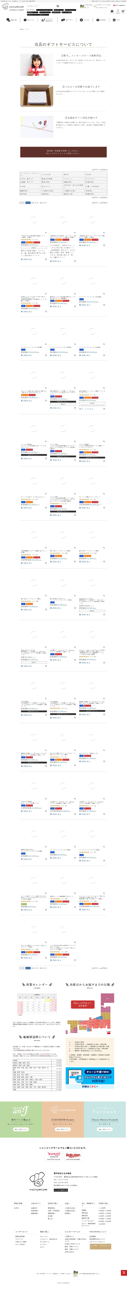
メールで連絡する (61, 1190)
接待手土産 (86, 1218)
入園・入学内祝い (54, 1210)
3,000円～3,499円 (105, 1213)
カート (123, 13)
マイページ (19, 1239)
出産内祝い (35, 1210)
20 (37, 601)
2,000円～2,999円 (105, 1210)
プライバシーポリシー (97, 1242)
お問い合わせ (69, 1252)
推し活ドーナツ (58, 10)
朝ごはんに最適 (66, 12)
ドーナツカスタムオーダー (44, 10)
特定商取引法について (97, 1239)
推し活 (50, 1218)
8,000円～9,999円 (105, 1221)
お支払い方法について (72, 1244)
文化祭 (50, 1216)
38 (66, 899)
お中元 (16, 1208)
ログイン (112, 13)
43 (37, 949)
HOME (22, 29)
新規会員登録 (20, 1236)
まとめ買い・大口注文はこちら (100, 1246)
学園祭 (84, 1210)
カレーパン (44, 1236)
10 (66, 553)
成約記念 (85, 1215)
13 (95, 553)
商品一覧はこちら (21, 1129)
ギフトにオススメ (70, 10)
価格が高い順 (43, 202)
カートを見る (20, 1244)
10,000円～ (102, 1224)
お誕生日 (34, 1208)
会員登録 (118, 13)
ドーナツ (43, 1244)
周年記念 (85, 1213)
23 (66, 952)
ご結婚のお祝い (70, 1210)
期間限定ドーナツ (33, 12)
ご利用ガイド (69, 1236)
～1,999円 (102, 1208)
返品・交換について (72, 1249)
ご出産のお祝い (70, 1208)
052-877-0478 (63, 1179)
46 (95, 901)
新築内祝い (52, 1208)
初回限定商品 (56, 12)
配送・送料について (72, 1246)
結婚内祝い (35, 1213)
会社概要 (93, 1236)
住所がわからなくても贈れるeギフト (38, 14)
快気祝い (68, 1213)
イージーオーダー (88, 1221)
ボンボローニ (44, 1242)
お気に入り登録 (20, 1242)
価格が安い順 (34, 202)
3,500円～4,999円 (105, 1216)
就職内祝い (52, 1213)
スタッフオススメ (45, 12)
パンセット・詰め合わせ (48, 1239)
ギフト (42, 1247)
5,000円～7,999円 (105, 1218)
